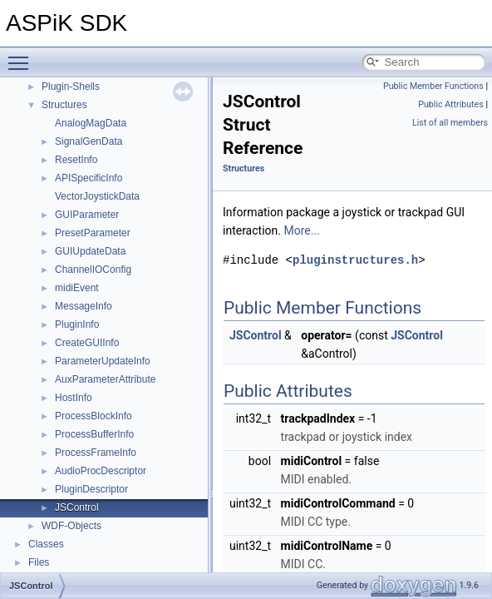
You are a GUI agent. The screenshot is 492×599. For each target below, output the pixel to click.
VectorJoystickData (97, 196)
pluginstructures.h (355, 260)
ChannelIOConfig (93, 269)
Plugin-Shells (71, 86)
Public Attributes (451, 104)
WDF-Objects (71, 526)
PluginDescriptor (91, 489)
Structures (64, 105)
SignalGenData (88, 141)
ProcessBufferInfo (94, 434)
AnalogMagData (90, 123)
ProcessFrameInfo (95, 452)
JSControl (77, 507)
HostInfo (73, 397)
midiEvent (77, 288)
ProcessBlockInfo (93, 416)
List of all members (450, 122)
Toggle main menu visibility (22, 55)
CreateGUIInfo (87, 343)
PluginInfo (77, 324)
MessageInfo (83, 306)
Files (38, 562)
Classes (46, 544)
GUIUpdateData (90, 251)
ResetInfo (76, 160)
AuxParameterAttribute (105, 379)
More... (301, 230)
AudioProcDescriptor (100, 471)
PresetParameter (92, 233)
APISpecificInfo (88, 178)
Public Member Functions (433, 86)
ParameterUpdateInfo (102, 361)
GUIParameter (87, 214)
